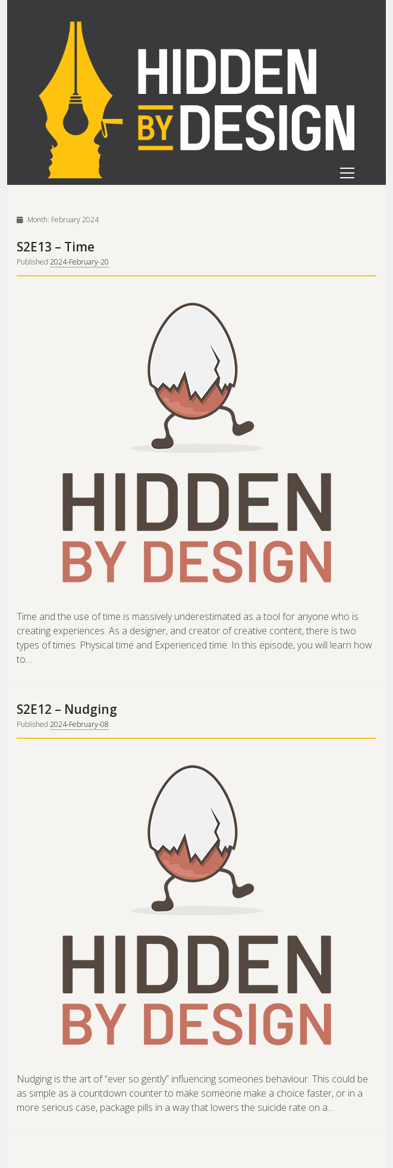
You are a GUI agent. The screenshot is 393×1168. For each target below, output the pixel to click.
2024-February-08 (79, 724)
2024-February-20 (79, 262)
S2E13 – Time (56, 246)
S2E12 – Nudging (67, 709)
